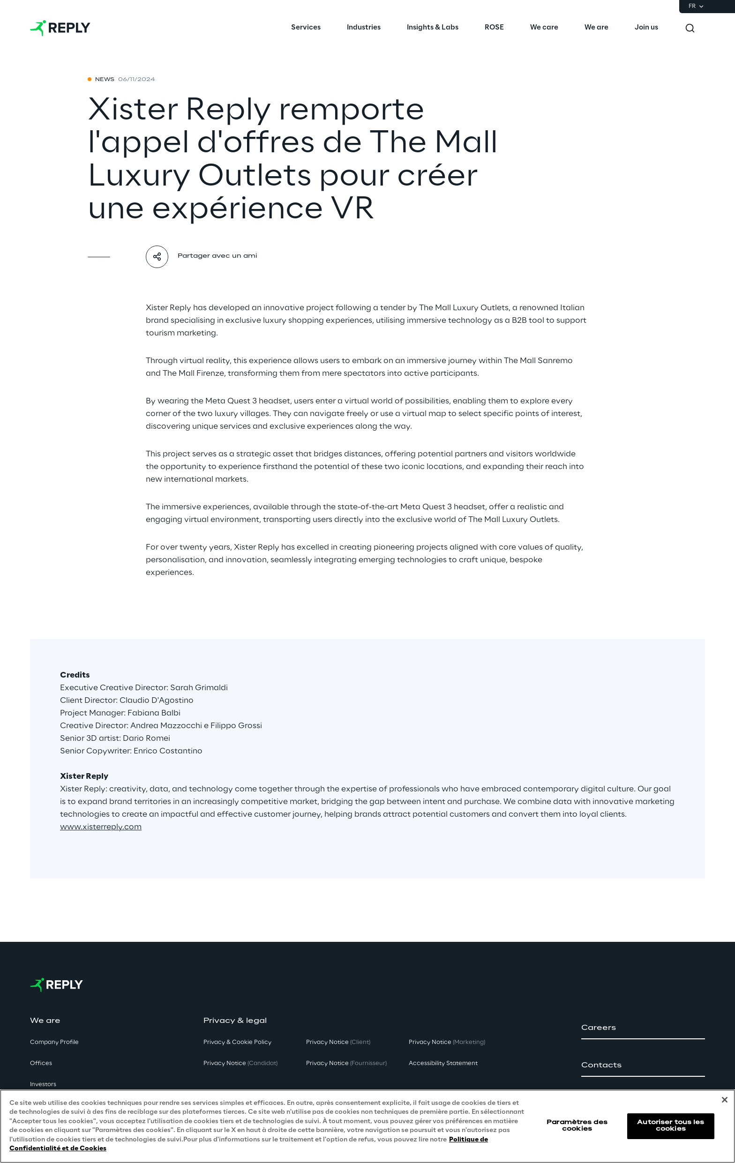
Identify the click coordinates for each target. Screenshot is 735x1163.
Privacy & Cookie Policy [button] (237, 1042)
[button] (643, 1028)
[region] (367, 1126)
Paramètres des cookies (577, 1125)
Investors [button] (43, 1084)
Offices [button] (41, 1063)
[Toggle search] (690, 28)
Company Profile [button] (54, 1042)
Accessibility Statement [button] (443, 1063)
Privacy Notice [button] (240, 1063)
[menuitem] (306, 28)
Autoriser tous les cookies (670, 1125)
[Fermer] (724, 1099)
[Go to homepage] (60, 28)
